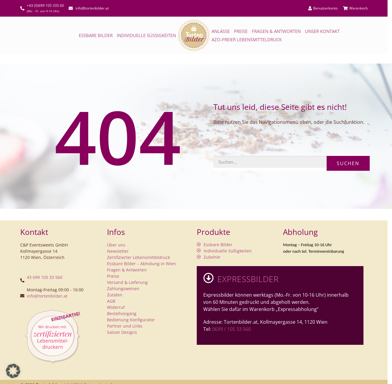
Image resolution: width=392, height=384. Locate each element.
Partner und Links (124, 326)
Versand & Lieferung (127, 282)
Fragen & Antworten (276, 31)
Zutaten (114, 295)
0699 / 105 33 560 (231, 329)
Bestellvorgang (121, 313)
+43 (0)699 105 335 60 (45, 5)
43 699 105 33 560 (44, 277)
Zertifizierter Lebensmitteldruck (138, 257)
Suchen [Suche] (348, 163)
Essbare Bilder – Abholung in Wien (141, 263)
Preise (241, 31)
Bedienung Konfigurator (131, 320)
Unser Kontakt (322, 31)
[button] (13, 371)
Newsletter (118, 251)
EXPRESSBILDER (247, 279)
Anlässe (221, 31)
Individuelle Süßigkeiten (146, 35)
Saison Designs (122, 332)
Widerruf (116, 307)
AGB (111, 301)
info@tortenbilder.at (47, 296)
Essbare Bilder (96, 35)
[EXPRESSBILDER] (208, 278)
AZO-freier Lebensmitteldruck (247, 39)
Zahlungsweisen (123, 288)
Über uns (116, 245)
